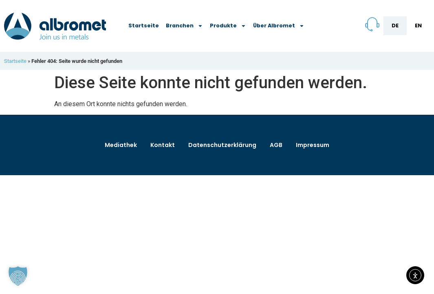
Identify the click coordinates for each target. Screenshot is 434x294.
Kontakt (162, 145)
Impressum (312, 145)
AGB (276, 145)
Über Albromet (278, 26)
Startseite (143, 25)
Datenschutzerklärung (222, 145)
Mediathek (121, 145)
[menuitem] (395, 25)
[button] (18, 276)
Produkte (228, 26)
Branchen (184, 26)
